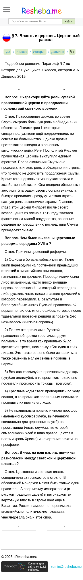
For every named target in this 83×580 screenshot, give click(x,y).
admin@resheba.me (66, 566)
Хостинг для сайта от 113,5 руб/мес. (37, 566)
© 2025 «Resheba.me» (19, 557)
